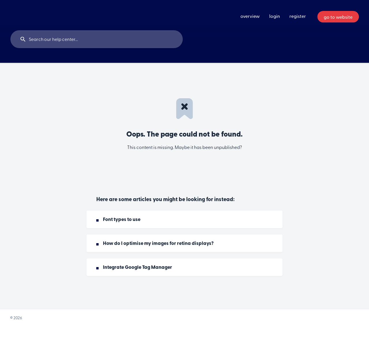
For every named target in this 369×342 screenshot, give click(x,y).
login (274, 16)
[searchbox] (96, 39)
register (297, 16)
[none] (338, 16)
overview (250, 16)
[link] (184, 219)
